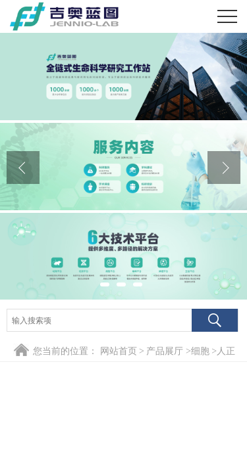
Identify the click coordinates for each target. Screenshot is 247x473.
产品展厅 (164, 351)
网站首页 (118, 351)
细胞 (200, 351)
